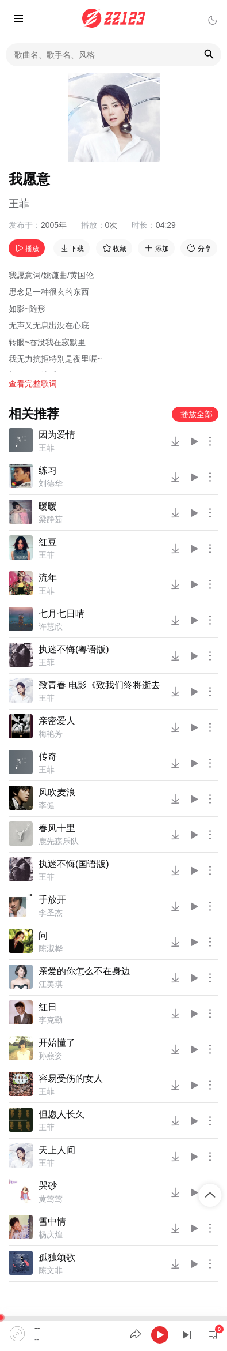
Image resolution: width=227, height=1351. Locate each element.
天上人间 (57, 1150)
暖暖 (48, 506)
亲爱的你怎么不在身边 (84, 971)
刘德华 (51, 483)
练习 (48, 470)
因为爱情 (57, 435)
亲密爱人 (57, 721)
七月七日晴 (61, 613)
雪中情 (52, 1221)
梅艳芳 (51, 733)
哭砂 (48, 1186)
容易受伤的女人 (71, 1078)
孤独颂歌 (57, 1257)
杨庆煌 (51, 1234)
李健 (47, 805)
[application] (113, 1333)
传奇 (48, 756)
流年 (48, 578)
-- (37, 1328)
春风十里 (57, 828)
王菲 (19, 203)
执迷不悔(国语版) (74, 864)
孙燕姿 (51, 1055)
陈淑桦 (51, 948)
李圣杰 (51, 912)
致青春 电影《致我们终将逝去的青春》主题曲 (100, 685)
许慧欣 (51, 626)
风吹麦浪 (57, 792)
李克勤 (51, 1019)
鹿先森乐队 (59, 841)
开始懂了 (57, 1043)
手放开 (52, 900)
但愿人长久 (61, 1114)
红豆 (48, 542)
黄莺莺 (51, 1198)
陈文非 (51, 1270)
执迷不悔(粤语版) (74, 649)
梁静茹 (51, 519)
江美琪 (51, 984)
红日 (48, 1007)
